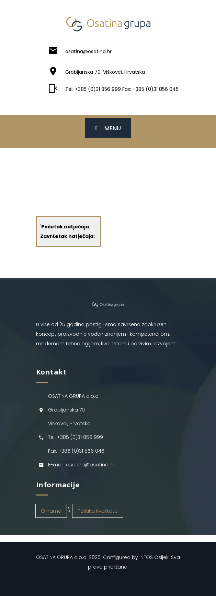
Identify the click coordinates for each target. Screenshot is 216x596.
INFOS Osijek (154, 557)
